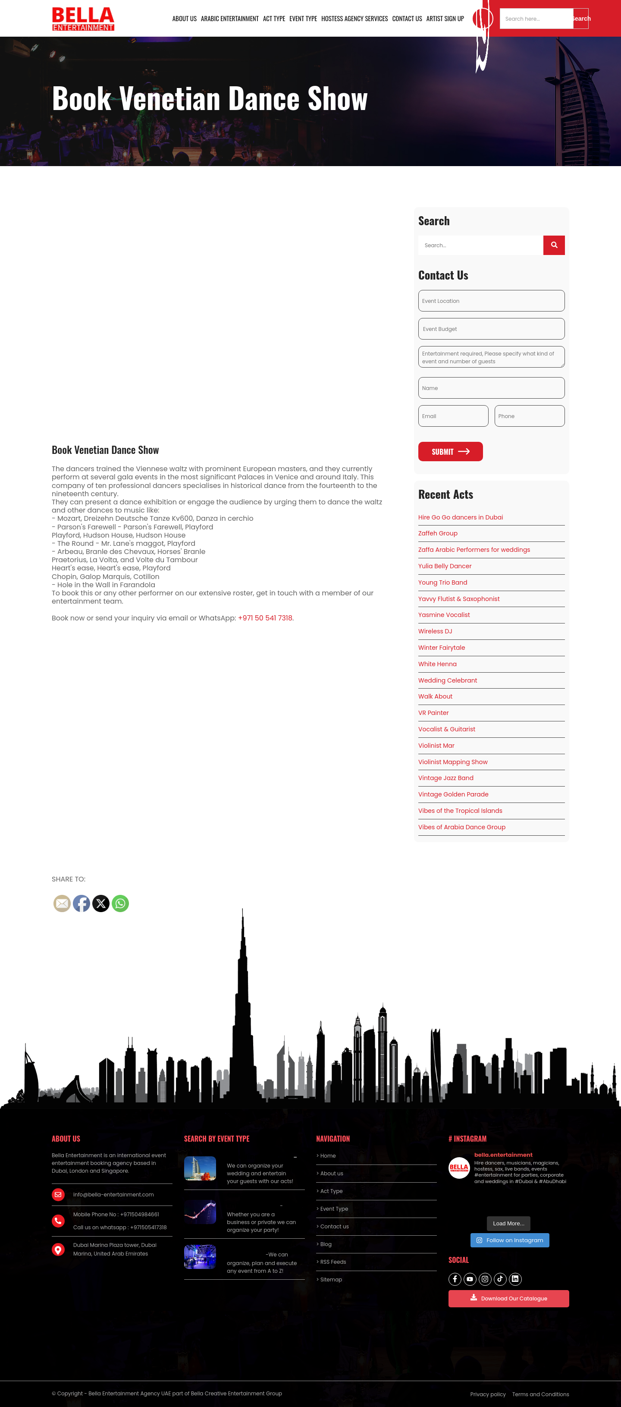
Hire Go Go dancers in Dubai (460, 517)
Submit (450, 452)
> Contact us (332, 1226)
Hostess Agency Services (354, 18)
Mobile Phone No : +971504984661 (116, 1214)
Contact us (407, 18)
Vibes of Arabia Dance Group (461, 827)
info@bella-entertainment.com (113, 1194)
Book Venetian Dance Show (105, 449)
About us (184, 18)
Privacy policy (488, 1394)
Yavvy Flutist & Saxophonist (459, 599)
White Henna (437, 664)
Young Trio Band (442, 582)
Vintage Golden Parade (453, 794)
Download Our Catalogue (508, 1298)
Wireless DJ (435, 631)
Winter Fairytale (441, 647)
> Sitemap (329, 1279)
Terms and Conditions (540, 1394)
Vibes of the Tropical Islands (460, 810)
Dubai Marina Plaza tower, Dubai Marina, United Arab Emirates (115, 1249)
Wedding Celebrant (447, 680)
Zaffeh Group (438, 533)
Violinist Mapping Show (453, 762)
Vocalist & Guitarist (446, 729)
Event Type (303, 18)
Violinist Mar (436, 745)
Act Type (274, 18)
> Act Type (329, 1191)
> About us (329, 1173)
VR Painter (433, 712)
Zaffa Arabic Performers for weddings (474, 549)
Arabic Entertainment (230, 18)
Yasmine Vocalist (444, 615)
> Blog (324, 1244)
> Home (326, 1155)
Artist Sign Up (445, 18)
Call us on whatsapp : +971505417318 (120, 1227)
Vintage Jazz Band (446, 778)
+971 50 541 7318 (265, 618)
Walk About (435, 696)
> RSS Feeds (331, 1261)
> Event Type (332, 1208)
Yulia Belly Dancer (445, 566)
